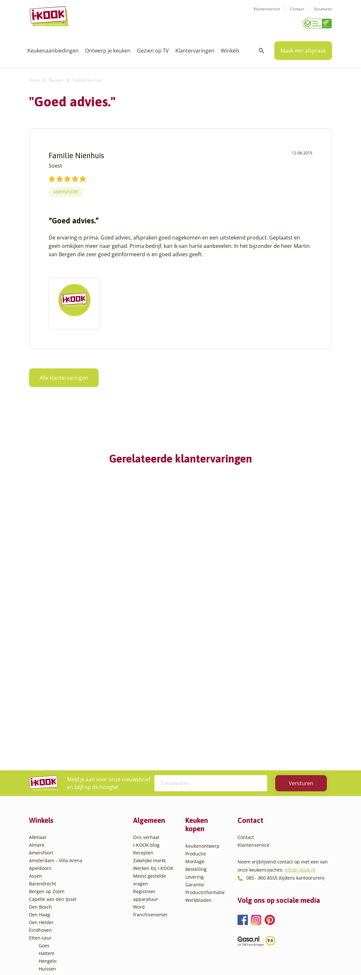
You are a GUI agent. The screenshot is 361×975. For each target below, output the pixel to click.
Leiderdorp (51, 857)
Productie (195, 734)
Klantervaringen (194, 48)
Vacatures (323, 13)
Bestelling (196, 749)
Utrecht (47, 895)
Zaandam (49, 919)
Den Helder (41, 803)
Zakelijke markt (149, 741)
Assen (35, 756)
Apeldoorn (40, 749)
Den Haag (39, 795)
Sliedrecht (50, 888)
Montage (194, 742)
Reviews (56, 78)
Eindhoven (40, 810)
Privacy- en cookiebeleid (192, 957)
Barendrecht (42, 764)
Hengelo (47, 841)
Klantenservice (267, 13)
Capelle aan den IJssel (52, 779)
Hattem (46, 834)
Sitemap (232, 957)
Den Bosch (40, 787)
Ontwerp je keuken (108, 48)
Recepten (143, 733)
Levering (194, 757)
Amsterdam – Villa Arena (55, 741)
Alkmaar (38, 718)
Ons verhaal (146, 718)
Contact (297, 13)
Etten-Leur (40, 818)
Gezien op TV (153, 48)
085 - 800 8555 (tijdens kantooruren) (285, 758)
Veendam (49, 903)
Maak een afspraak (303, 48)
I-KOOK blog (146, 725)
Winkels (230, 48)
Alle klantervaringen (64, 375)
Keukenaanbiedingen (53, 48)
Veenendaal (51, 911)
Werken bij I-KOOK (153, 749)
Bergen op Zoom (46, 772)
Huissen (47, 849)
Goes (44, 826)
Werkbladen (198, 780)
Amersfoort (66, 189)
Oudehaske (51, 872)
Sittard (46, 880)
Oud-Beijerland (55, 865)
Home (34, 78)
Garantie (194, 765)
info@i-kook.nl (300, 750)
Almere (36, 725)
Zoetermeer (51, 926)
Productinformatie (205, 773)
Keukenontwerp (202, 726)
